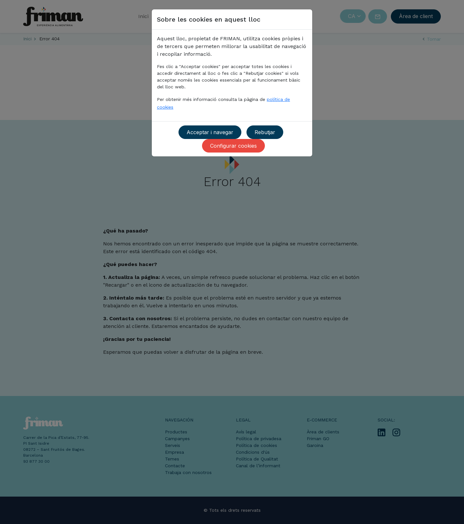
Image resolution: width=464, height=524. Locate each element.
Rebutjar (265, 132)
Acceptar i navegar (210, 132)
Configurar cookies (233, 146)
